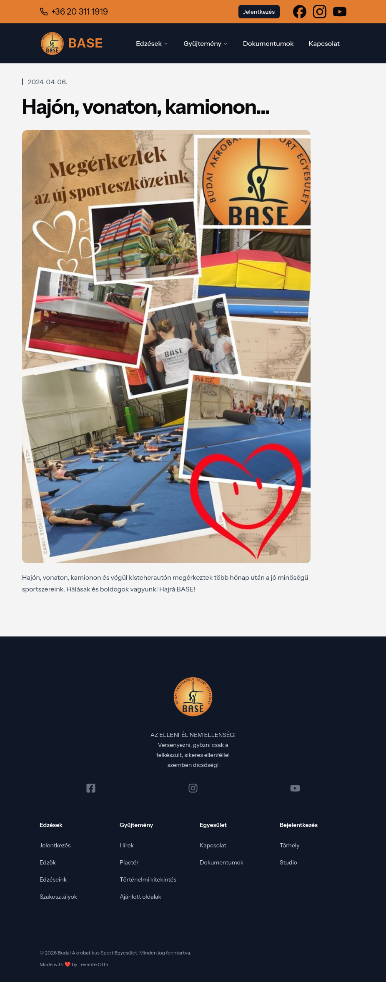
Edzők (48, 862)
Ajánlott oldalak (140, 896)
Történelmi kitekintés (148, 879)
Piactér (129, 862)
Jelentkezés (55, 845)
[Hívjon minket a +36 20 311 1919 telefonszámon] (74, 12)
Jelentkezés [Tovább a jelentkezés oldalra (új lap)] (259, 11)
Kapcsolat (324, 43)
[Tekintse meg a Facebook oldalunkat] (299, 11)
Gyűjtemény (205, 43)
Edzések (152, 43)
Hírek (127, 845)
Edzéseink (53, 879)
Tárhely (290, 845)
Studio (288, 862)
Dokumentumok (268, 43)
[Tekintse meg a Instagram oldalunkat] (319, 11)
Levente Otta (93, 964)
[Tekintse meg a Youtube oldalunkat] (339, 11)
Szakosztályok (58, 896)
